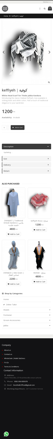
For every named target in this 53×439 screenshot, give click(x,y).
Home (6, 16)
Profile (46, 2)
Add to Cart (13, 234)
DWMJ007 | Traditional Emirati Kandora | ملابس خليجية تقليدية (13, 222)
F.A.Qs (6, 362)
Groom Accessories (11, 320)
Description (8, 146)
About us (7, 350)
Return (6, 171)
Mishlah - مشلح (39, 273)
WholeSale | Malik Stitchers (14, 358)
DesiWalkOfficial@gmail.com (24, 385)
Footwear (7, 315)
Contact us (8, 354)
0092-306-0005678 (21, 381)
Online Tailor (10, 304)
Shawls (6, 309)
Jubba (5, 325)
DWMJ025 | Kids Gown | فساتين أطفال (13, 274)
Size (5, 158)
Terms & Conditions (11, 366)
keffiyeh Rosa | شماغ (39, 221)
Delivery (7, 165)
